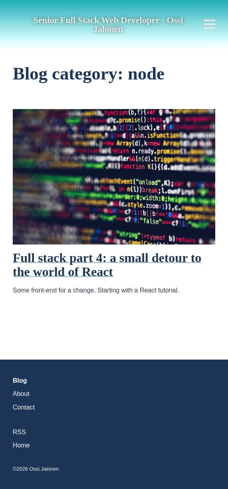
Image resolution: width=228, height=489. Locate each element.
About (21, 393)
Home (21, 445)
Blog (20, 380)
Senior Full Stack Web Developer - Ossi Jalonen (108, 25)
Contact (24, 407)
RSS (19, 432)
